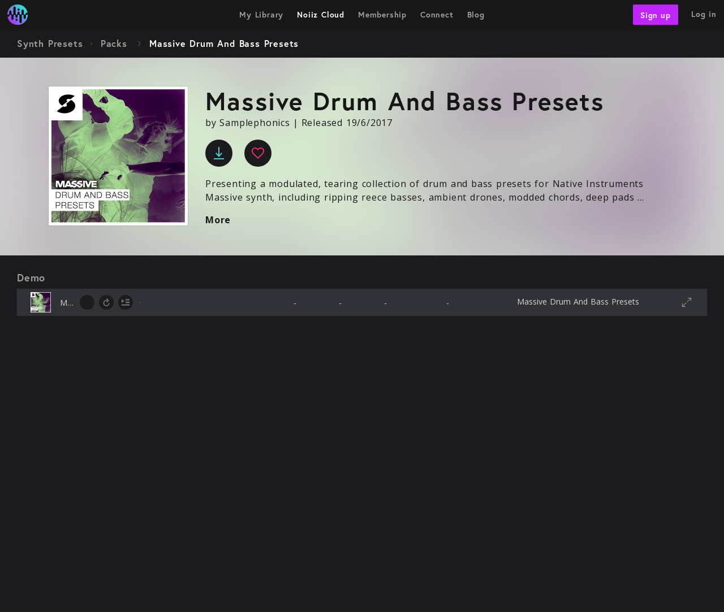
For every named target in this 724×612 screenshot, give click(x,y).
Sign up (655, 14)
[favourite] (258, 153)
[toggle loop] (106, 302)
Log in (704, 13)
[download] (218, 153)
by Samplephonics (247, 122)
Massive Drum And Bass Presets (578, 301)
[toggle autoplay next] (125, 302)
